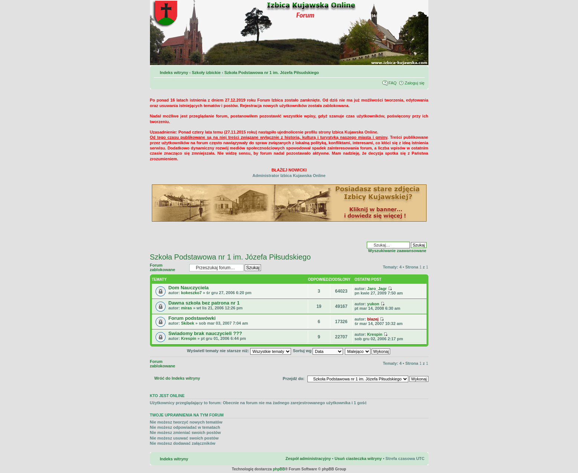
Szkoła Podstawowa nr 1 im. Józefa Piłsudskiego (271, 72)
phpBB (279, 469)
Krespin (188, 338)
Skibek (187, 323)
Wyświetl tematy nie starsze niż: (239, 350)
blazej (373, 319)
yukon (373, 304)
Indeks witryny (174, 72)
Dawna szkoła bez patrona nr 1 (204, 303)
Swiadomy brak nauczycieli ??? (205, 333)
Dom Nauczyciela (189, 287)
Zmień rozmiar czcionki (419, 71)
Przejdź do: (294, 378)
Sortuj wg (318, 350)
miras (186, 308)
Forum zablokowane (168, 267)
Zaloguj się (414, 83)
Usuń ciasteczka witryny (358, 458)
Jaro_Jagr (377, 288)
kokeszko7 (191, 292)
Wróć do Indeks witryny (177, 378)
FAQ (392, 83)
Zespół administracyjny (308, 458)
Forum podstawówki (192, 318)
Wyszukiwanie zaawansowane (397, 250)
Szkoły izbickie (206, 72)
